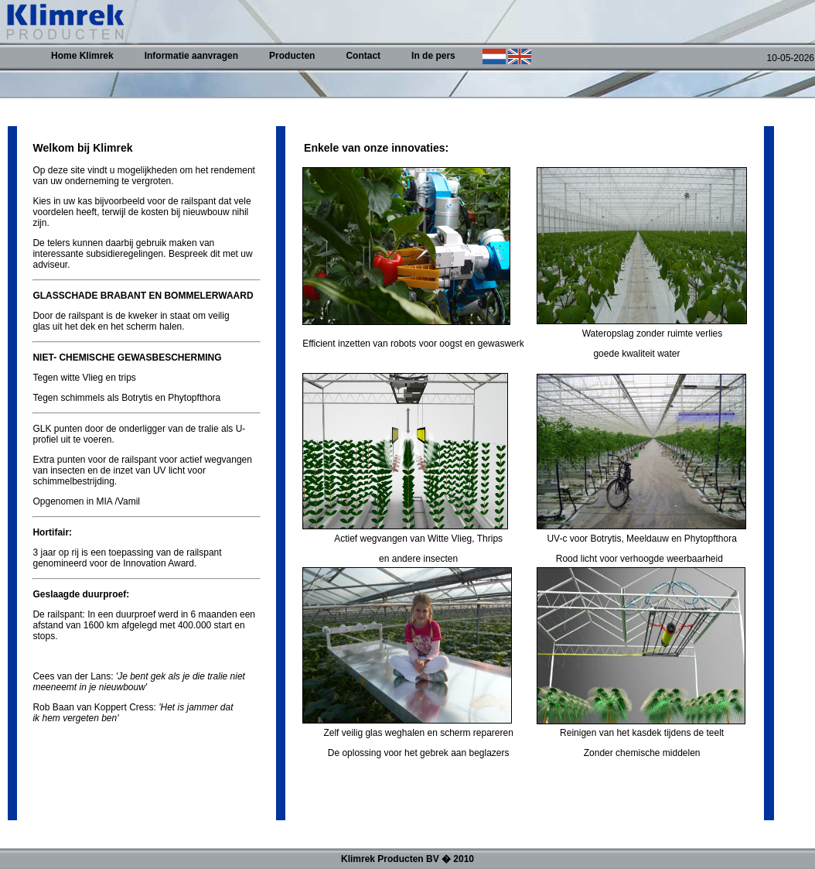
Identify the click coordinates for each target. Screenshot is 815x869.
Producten (292, 55)
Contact (363, 55)
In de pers (433, 55)
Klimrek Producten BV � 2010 (407, 859)
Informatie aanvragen (191, 55)
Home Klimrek (82, 55)
